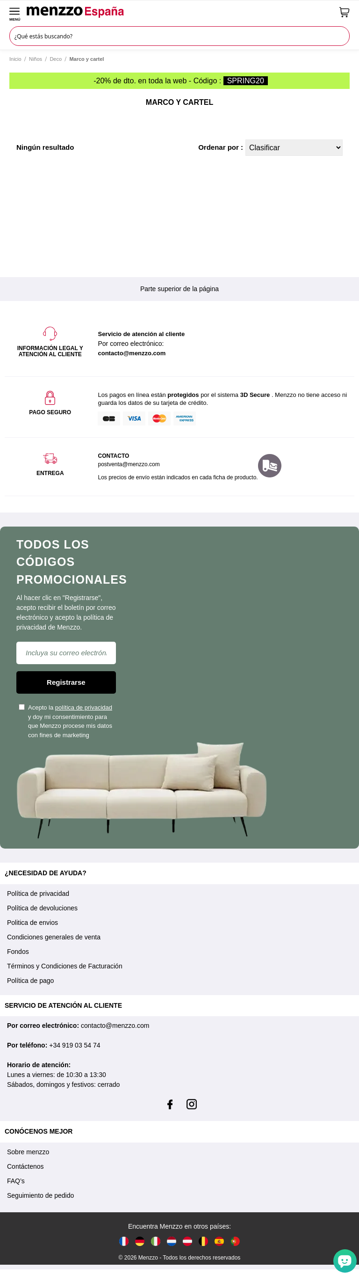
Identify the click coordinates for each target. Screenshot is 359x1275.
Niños (35, 59)
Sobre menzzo (28, 1152)
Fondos (18, 951)
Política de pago (30, 980)
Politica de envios (32, 922)
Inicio (15, 59)
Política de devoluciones (42, 908)
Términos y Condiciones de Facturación (64, 966)
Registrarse (66, 682)
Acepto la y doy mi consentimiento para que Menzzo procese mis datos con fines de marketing (65, 721)
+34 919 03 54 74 (74, 1045)
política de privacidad (83, 707)
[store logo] (180, 12)
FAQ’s (16, 1181)
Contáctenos (25, 1166)
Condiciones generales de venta (54, 937)
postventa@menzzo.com (128, 464)
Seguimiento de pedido (40, 1195)
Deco (56, 59)
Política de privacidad (38, 893)
